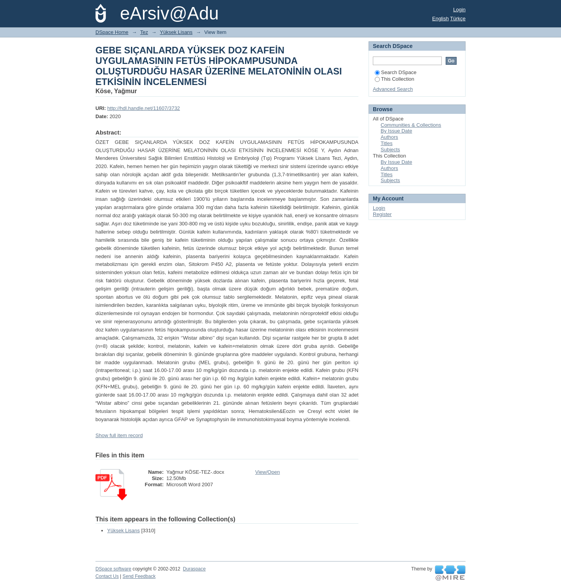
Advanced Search (393, 89)
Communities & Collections (411, 125)
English (440, 18)
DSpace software (113, 569)
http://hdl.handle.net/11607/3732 (143, 108)
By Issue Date (396, 131)
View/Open (267, 472)
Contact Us (107, 576)
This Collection (394, 79)
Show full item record (119, 435)
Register (382, 214)
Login (459, 9)
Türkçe (458, 18)
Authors (389, 137)
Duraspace (194, 569)
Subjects (390, 149)
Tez (144, 32)
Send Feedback (139, 576)
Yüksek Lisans (176, 32)
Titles (387, 143)
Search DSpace (395, 72)
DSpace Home (112, 32)
